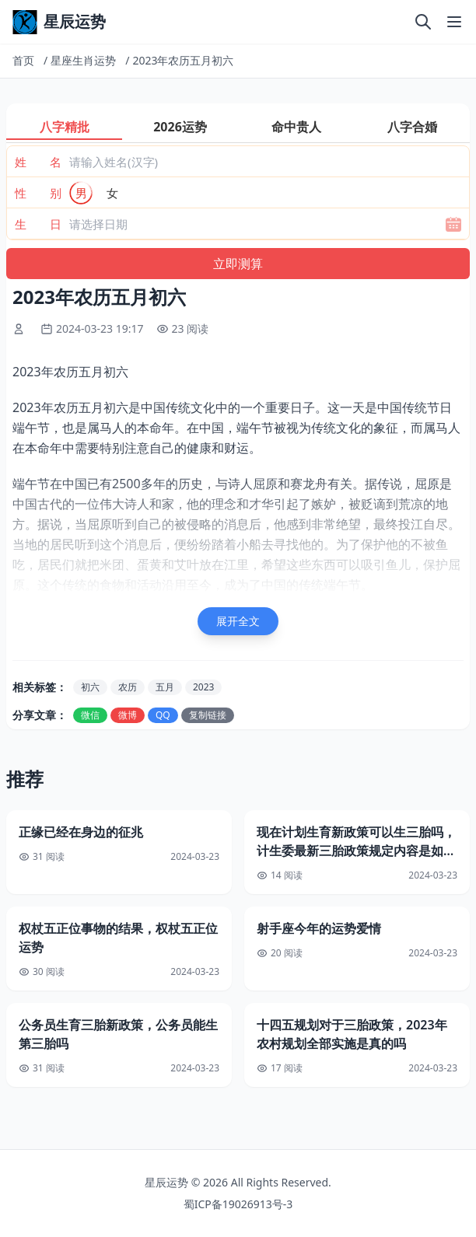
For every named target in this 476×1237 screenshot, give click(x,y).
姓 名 (38, 161)
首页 (23, 60)
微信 (90, 715)
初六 (90, 687)
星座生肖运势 (83, 60)
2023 (203, 687)
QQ (163, 715)
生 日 (38, 224)
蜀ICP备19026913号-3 (238, 1204)
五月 (165, 687)
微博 (127, 715)
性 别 (38, 193)
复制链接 (207, 715)
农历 (127, 687)
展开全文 (238, 620)
